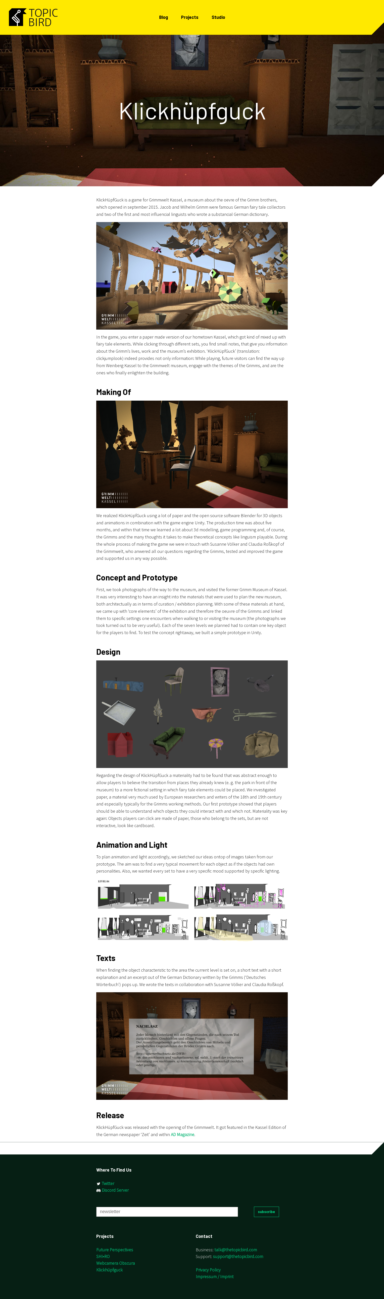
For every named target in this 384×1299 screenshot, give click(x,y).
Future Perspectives (114, 1250)
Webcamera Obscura (115, 1263)
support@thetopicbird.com (238, 1256)
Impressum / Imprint (215, 1276)
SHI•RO (103, 1256)
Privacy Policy (208, 1270)
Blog (163, 17)
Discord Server (112, 1190)
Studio (218, 17)
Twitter (105, 1183)
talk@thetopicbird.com (235, 1250)
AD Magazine (182, 1134)
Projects (189, 17)
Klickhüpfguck (109, 1270)
